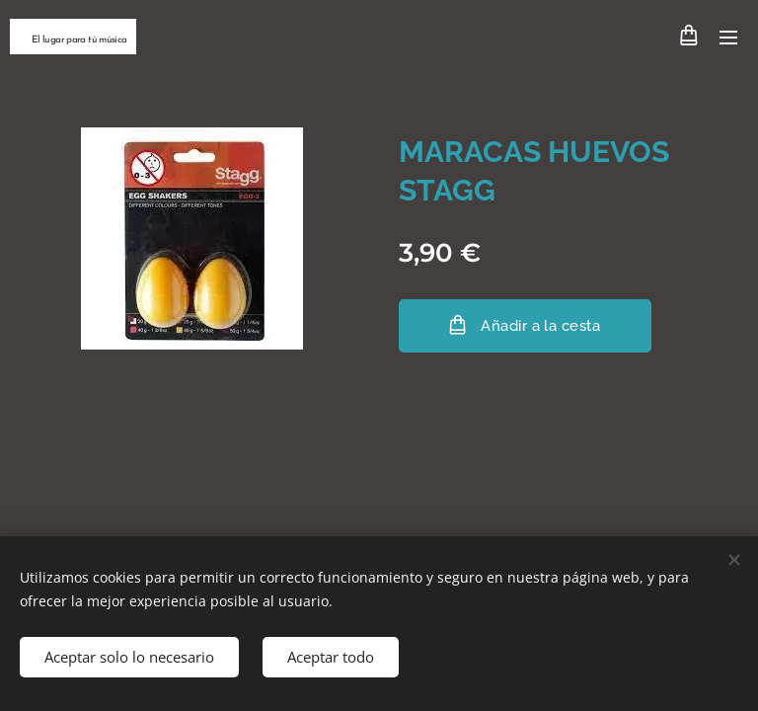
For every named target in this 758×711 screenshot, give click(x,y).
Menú (728, 38)
